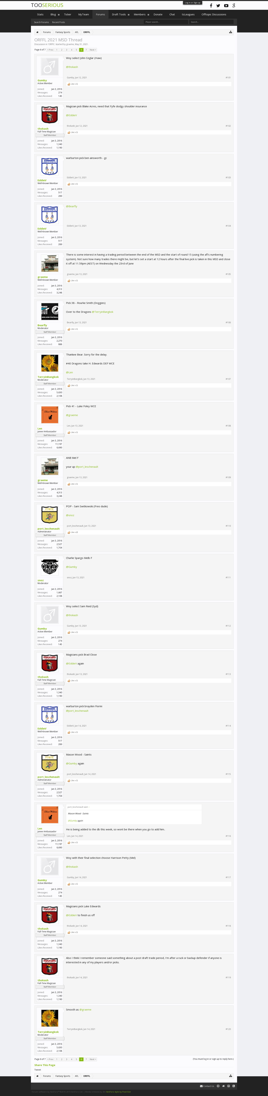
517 (60, 192)
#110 (228, 526)
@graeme (72, 415)
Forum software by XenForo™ (57, 1091)
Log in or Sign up (192, 2)
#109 (228, 477)
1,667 (59, 592)
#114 (228, 725)
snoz (41, 580)
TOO (47, 5)
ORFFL (51, 44)
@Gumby (71, 566)
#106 (228, 322)
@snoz (70, 515)
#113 (228, 674)
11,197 (58, 444)
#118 (228, 926)
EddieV (42, 180)
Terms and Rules (228, 1091)
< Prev (50, 49)
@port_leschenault (87, 466)
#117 (228, 877)
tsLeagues (188, 14)
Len (40, 428)
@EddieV (71, 115)
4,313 (59, 289)
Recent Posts (58, 22)
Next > (93, 49)
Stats (40, 14)
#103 (228, 177)
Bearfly (42, 325)
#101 (228, 77)
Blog (53, 14)
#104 (228, 226)
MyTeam (83, 14)
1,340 (59, 144)
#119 (228, 977)
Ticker (67, 14)
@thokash (72, 67)
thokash (43, 128)
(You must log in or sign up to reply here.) (213, 1058)
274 (60, 92)
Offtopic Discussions (214, 14)
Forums (100, 14)
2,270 (59, 340)
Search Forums (41, 22)
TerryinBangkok (48, 377)
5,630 (59, 392)
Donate (158, 14)
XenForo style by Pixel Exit (118, 1091)
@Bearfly (71, 206)
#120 (228, 1029)
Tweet (37, 1069)
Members (140, 14)
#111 (228, 577)
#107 (228, 379)
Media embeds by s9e (95, 1091)
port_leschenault (49, 528)
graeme (70, 44)
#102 (228, 126)
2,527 (59, 544)
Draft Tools (119, 14)
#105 (228, 274)
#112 (228, 625)
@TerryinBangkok (102, 311)
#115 (228, 774)
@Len (69, 372)
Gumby (42, 80)
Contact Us (207, 1086)
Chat (172, 14)
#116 (228, 836)
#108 (228, 425)
